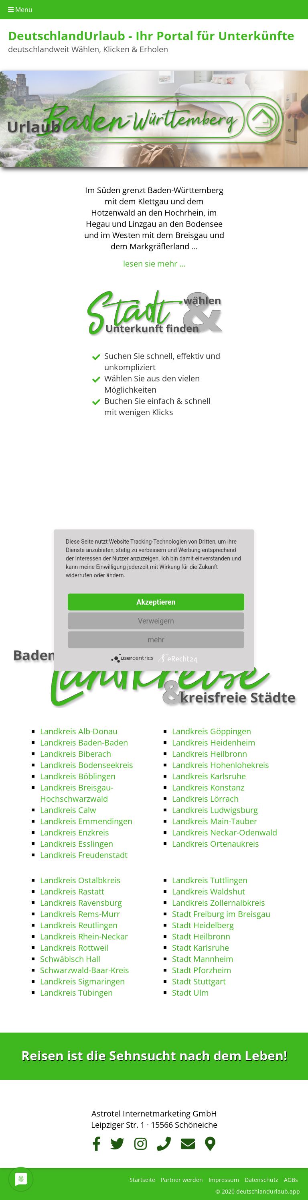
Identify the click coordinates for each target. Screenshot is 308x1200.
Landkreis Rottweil (74, 946)
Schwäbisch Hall (70, 957)
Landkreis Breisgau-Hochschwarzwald (76, 791)
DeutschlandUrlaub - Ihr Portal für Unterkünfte (151, 35)
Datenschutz (261, 1178)
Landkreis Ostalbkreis (80, 878)
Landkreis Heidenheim (213, 740)
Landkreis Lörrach (205, 797)
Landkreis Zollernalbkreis (218, 901)
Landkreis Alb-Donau (79, 729)
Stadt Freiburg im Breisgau (221, 912)
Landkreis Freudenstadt (84, 853)
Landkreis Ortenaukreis (215, 842)
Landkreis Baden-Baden (84, 740)
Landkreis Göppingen (211, 729)
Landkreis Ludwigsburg (215, 808)
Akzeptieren (155, 601)
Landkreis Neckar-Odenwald (224, 830)
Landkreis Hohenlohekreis (220, 763)
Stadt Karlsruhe (200, 946)
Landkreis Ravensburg (81, 901)
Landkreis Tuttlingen (209, 878)
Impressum (224, 1178)
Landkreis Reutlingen (79, 923)
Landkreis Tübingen (76, 991)
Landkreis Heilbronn (209, 752)
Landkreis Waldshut (208, 889)
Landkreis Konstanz (208, 785)
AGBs (291, 1178)
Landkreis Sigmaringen (82, 979)
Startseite (142, 1178)
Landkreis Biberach (75, 752)
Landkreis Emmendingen (86, 819)
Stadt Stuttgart (199, 979)
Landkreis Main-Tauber (214, 819)
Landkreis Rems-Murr (80, 912)
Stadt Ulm (190, 991)
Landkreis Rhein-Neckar (84, 934)
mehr (156, 639)
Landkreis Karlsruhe (209, 774)
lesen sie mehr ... (154, 263)
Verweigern (156, 620)
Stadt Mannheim (202, 957)
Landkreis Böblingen (78, 774)
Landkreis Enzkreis (74, 830)
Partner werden (182, 1178)
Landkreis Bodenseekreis (86, 763)
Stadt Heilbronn (201, 934)
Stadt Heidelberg (203, 923)
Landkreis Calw (68, 808)
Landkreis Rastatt (72, 889)
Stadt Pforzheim (201, 968)
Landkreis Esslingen (76, 842)
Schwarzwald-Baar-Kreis (84, 968)
